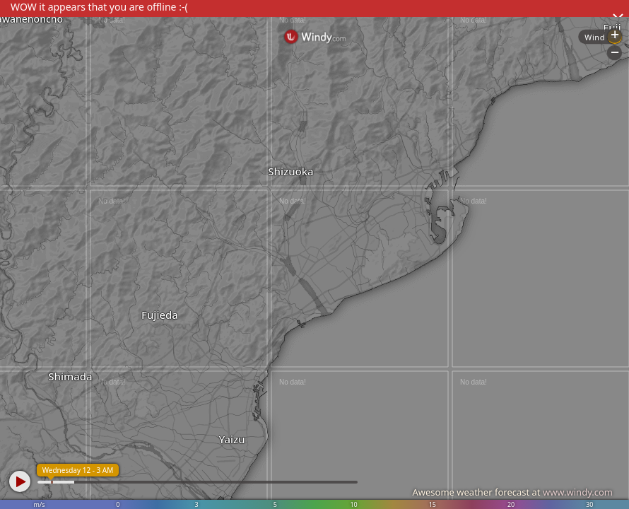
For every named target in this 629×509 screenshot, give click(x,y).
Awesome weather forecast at (512, 492)
